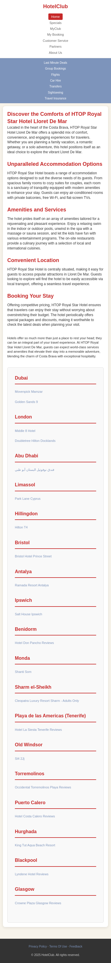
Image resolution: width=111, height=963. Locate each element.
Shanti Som (23, 671)
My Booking (55, 34)
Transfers (56, 86)
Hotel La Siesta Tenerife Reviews (38, 729)
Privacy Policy (38, 946)
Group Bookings (55, 68)
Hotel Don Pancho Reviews (34, 643)
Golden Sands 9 (26, 402)
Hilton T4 (21, 527)
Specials (56, 23)
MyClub (55, 28)
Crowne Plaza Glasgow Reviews (38, 903)
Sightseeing (55, 92)
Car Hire (55, 80)
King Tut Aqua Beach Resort (35, 845)
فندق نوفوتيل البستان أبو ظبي (34, 469)
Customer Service (55, 40)
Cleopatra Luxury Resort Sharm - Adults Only (47, 700)
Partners (56, 46)
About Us (55, 52)
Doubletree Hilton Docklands (35, 440)
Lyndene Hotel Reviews (31, 874)
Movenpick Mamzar (29, 391)
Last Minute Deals (55, 62)
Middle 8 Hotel (25, 431)
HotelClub (55, 6)
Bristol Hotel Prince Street (33, 556)
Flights (55, 74)
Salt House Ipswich (28, 614)
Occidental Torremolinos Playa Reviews (43, 787)
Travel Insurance (55, 98)
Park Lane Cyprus (27, 498)
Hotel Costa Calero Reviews (35, 816)
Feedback (75, 946)
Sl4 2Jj (19, 758)
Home (55, 16)
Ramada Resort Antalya (32, 585)
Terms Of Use (58, 946)
